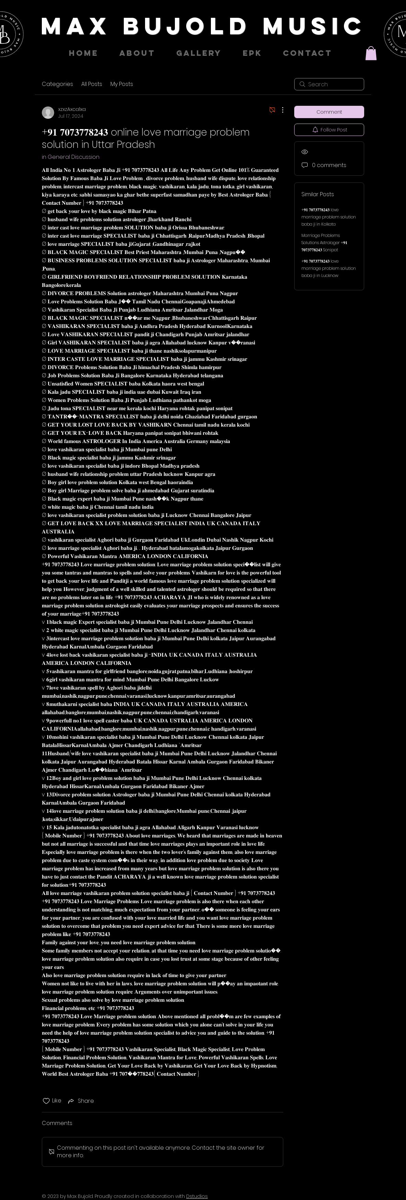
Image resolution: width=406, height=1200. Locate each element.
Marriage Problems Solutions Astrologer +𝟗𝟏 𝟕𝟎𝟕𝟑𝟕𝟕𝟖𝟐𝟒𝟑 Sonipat (324, 242)
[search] (329, 84)
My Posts (121, 84)
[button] (371, 53)
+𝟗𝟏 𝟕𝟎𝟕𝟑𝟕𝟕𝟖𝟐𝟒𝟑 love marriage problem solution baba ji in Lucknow (328, 268)
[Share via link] (80, 1101)
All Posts (91, 84)
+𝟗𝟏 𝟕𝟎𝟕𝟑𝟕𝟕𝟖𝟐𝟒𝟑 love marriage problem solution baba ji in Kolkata (328, 217)
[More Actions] (279, 110)
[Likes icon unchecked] (46, 1101)
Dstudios (197, 1196)
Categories (57, 84)
